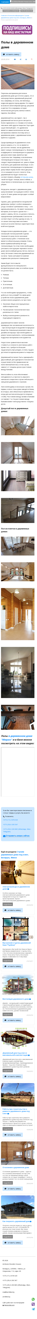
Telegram (29, 8)
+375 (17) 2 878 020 (10, 820)
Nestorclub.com (9, 1305)
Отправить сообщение (11, 11)
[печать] (26, 59)
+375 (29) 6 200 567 (10, 824)
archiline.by (6, 1297)
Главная (3, 15)
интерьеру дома (27, 177)
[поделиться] (20, 59)
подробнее (8, 904)
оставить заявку (12, 54)
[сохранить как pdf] (31, 59)
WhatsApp (18, 8)
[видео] (14, 59)
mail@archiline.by (8, 1292)
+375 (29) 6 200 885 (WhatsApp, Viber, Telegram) (17, 830)
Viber (24, 8)
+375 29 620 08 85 (8, 8)
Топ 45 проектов (26, 11)
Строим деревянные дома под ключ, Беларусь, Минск (15, 855)
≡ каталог (5, 2)
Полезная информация (15, 15)
